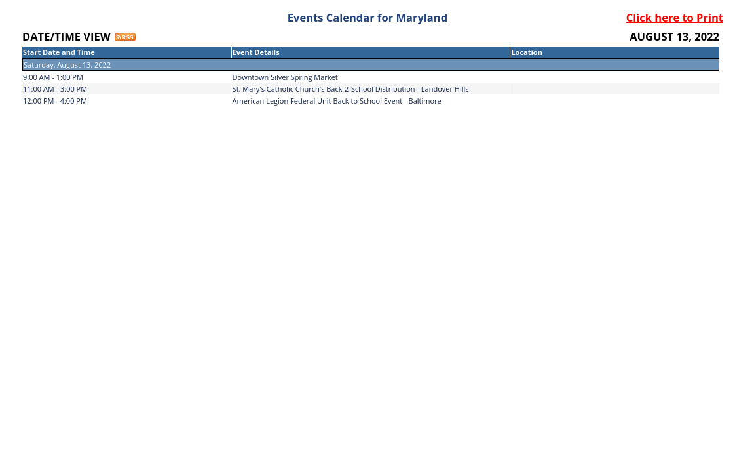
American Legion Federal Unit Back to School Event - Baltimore (337, 101)
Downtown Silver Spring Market (285, 77)
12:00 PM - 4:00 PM (55, 101)
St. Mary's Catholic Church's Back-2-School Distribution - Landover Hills (351, 89)
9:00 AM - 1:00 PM (53, 77)
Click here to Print (674, 17)
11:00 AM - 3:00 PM (55, 89)
